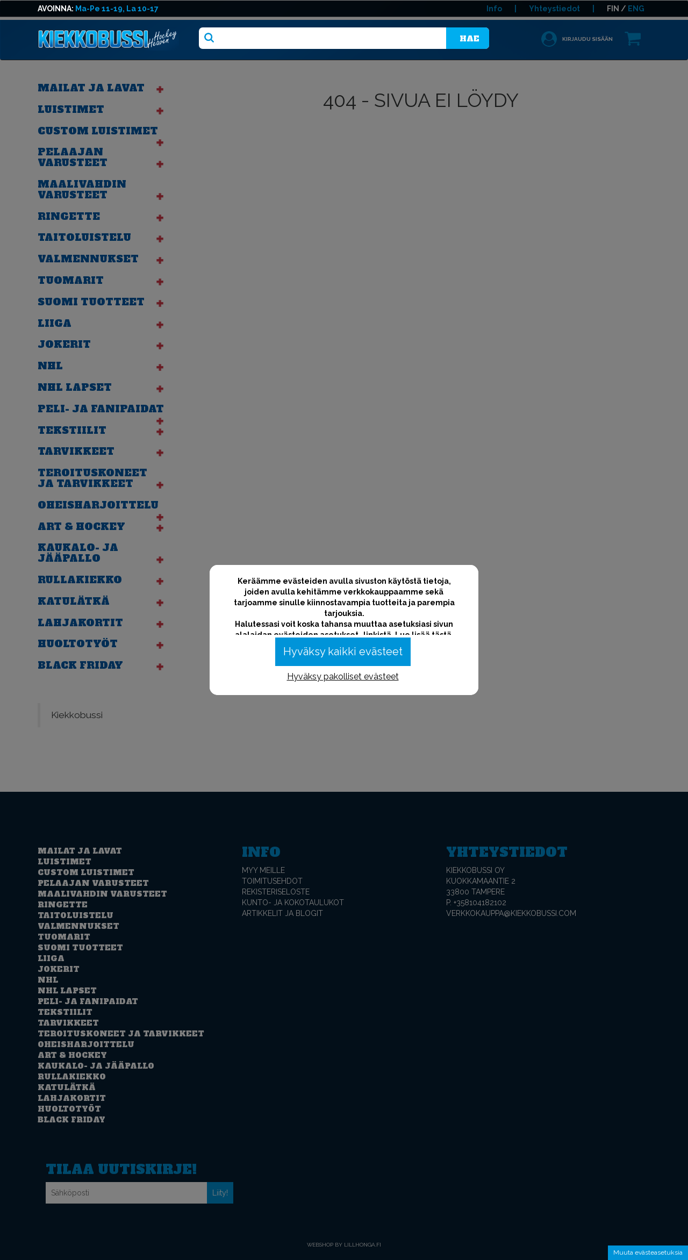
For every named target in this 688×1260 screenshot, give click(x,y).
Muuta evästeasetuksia (648, 1252)
